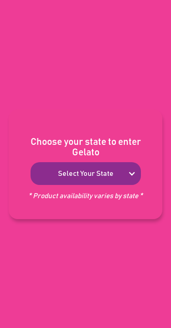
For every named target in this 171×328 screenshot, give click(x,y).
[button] (86, 173)
